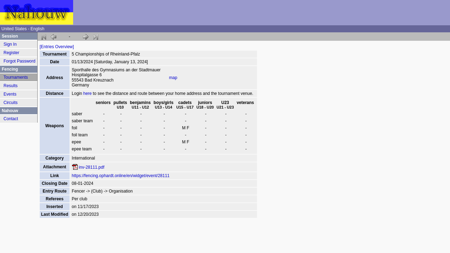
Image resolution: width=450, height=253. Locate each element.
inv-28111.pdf (91, 167)
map (173, 77)
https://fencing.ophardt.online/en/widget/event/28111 (120, 175)
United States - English (22, 28)
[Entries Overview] (57, 46)
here (87, 93)
